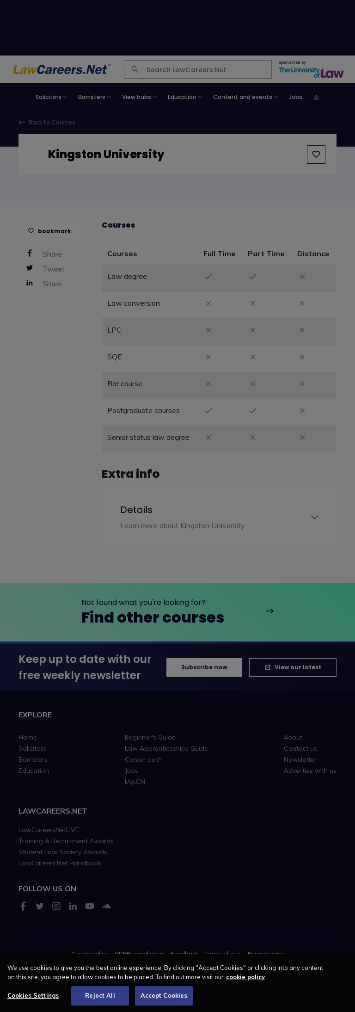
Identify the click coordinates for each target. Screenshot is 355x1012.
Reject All (100, 1001)
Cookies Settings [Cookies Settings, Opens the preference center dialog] (33, 1001)
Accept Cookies (164, 1001)
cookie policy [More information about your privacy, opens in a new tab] (245, 982)
